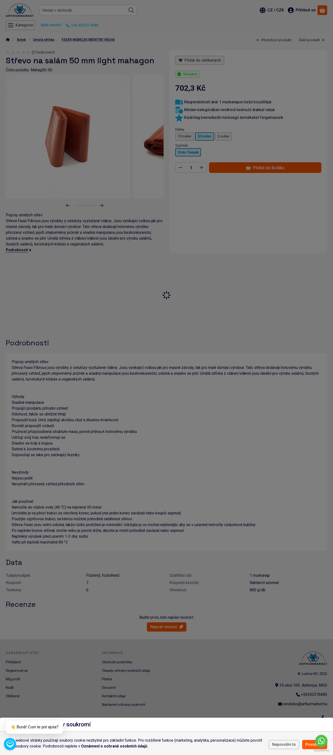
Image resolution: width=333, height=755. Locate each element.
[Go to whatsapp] (321, 741)
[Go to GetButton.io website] (321, 750)
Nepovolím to (284, 744)
